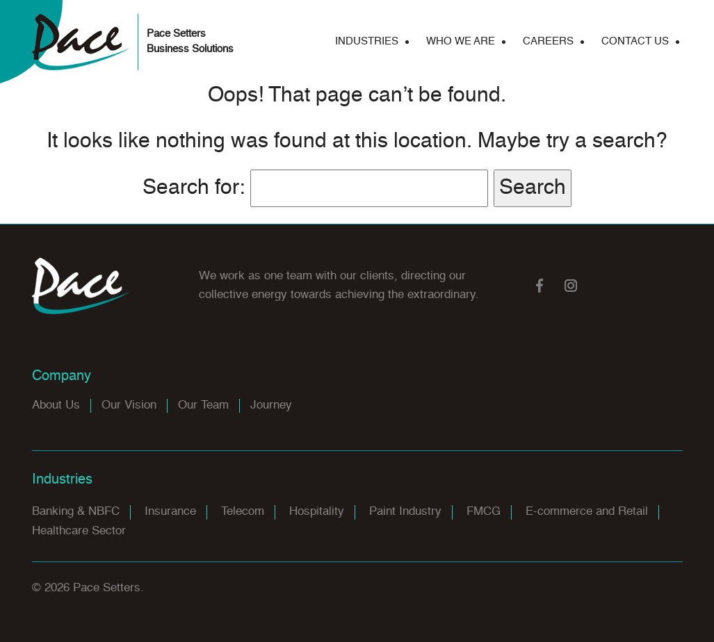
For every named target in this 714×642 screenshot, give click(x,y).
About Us (56, 405)
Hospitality (316, 512)
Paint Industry (405, 512)
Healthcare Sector (79, 531)
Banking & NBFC (76, 512)
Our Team (203, 405)
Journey (271, 405)
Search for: (194, 188)
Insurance (170, 512)
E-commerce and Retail (587, 512)
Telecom (242, 512)
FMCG (483, 512)
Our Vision (129, 405)
